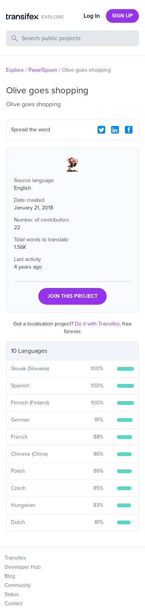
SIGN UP (122, 16)
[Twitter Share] (101, 130)
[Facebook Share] (129, 130)
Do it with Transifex (97, 324)
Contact (13, 603)
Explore (15, 70)
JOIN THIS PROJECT (72, 296)
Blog (10, 576)
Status (12, 594)
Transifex (15, 558)
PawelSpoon (42, 70)
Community (18, 585)
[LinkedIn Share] (115, 130)
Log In (92, 16)
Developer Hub (23, 567)
